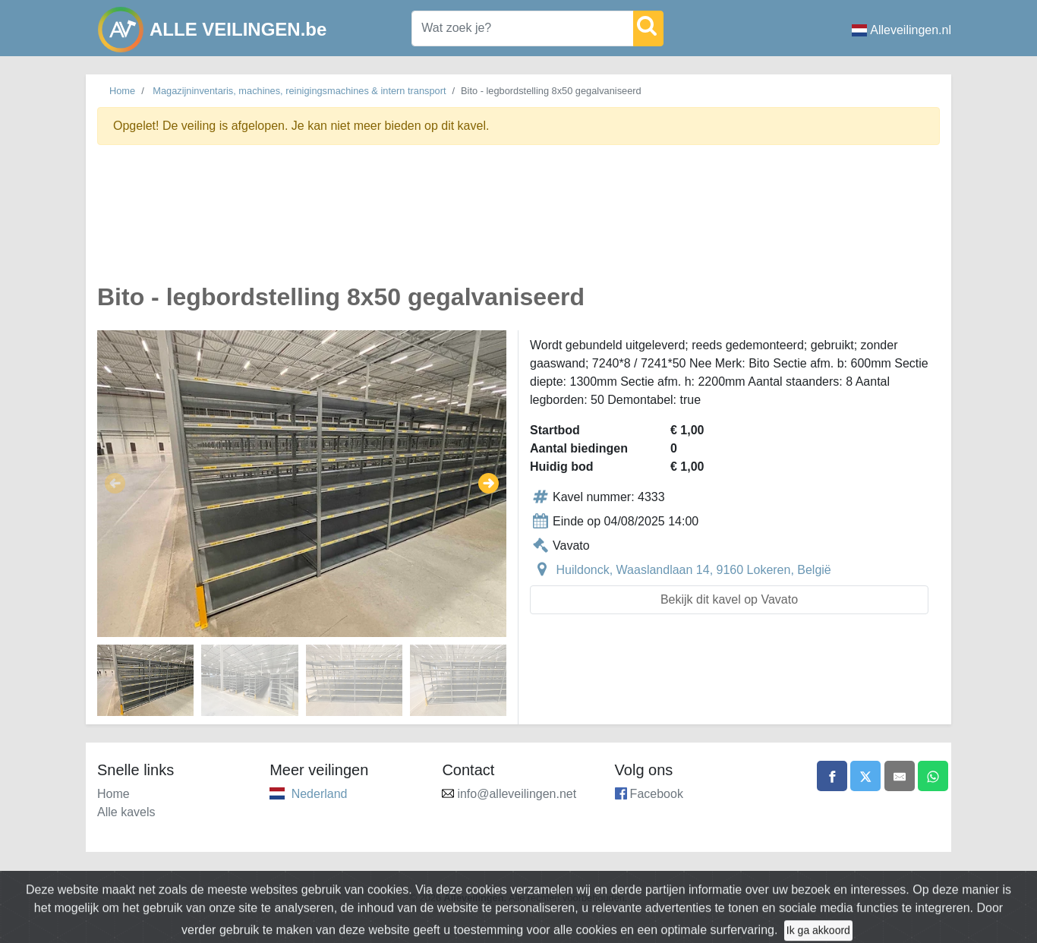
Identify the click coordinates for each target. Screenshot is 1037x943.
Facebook (656, 793)
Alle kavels (126, 812)
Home (122, 90)
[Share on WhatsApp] (933, 776)
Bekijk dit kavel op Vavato (729, 599)
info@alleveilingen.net (516, 793)
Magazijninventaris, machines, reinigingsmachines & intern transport (299, 90)
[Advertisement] (518, 222)
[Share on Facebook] (832, 776)
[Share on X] (865, 776)
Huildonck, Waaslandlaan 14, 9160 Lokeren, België (693, 569)
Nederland (320, 793)
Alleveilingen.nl (901, 30)
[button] (115, 483)
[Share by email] (899, 776)
